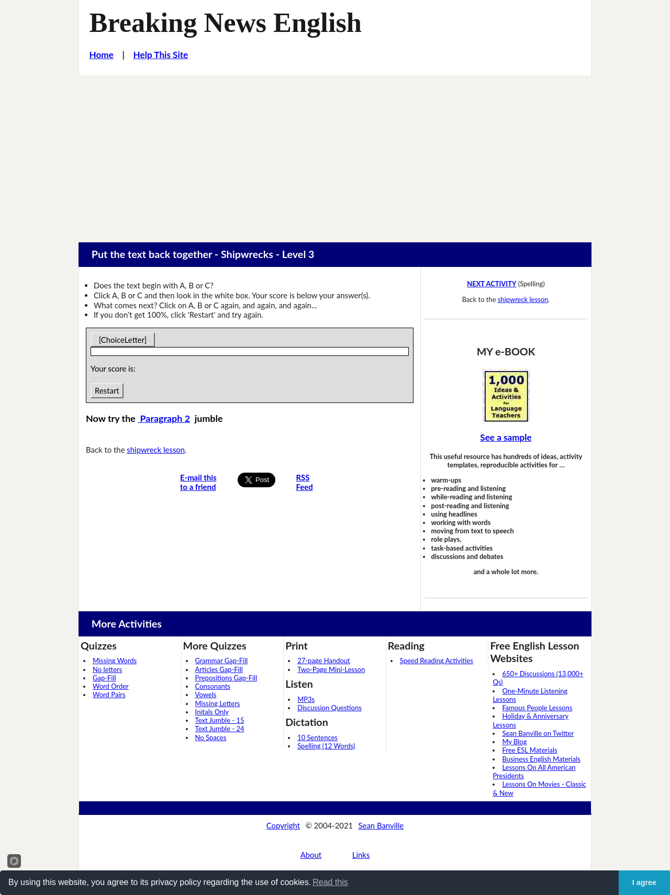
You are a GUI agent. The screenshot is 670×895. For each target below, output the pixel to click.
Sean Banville (381, 825)
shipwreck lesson (156, 449)
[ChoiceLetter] (123, 339)
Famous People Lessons (537, 707)
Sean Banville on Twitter (538, 733)
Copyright (283, 825)
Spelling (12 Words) (326, 746)
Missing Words (115, 660)
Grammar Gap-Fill (221, 660)
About (310, 854)
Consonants (212, 686)
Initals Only (212, 712)
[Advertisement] (335, 154)
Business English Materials (541, 759)
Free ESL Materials (529, 750)
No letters (107, 669)
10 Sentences (317, 737)
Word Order (111, 686)
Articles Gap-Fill (219, 669)
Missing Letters (217, 703)
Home (102, 54)
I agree (644, 882)
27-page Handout (323, 660)
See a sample (505, 437)
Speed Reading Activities (436, 660)
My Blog (514, 741)
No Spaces (211, 737)
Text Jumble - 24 (219, 728)
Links (361, 854)
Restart (107, 390)
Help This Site (160, 54)
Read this (330, 882)
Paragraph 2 (164, 418)
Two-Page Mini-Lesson (331, 669)
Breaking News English (226, 22)
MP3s (306, 699)
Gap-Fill (104, 678)
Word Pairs (109, 694)
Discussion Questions (329, 707)
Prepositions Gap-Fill (226, 678)
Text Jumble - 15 (219, 720)
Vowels (206, 694)
